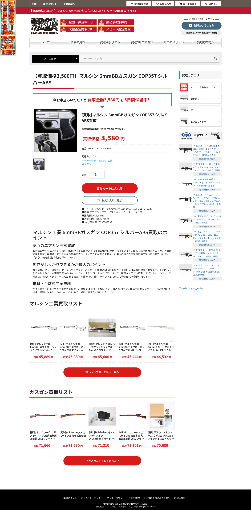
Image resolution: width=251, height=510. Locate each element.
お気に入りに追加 (112, 200)
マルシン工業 (105, 160)
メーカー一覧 (89, 160)
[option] (56, 130)
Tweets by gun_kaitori (191, 288)
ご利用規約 (134, 498)
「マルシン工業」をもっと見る (101, 372)
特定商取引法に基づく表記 (156, 498)
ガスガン (86, 164)
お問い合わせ (181, 498)
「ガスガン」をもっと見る (101, 461)
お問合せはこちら (204, 25)
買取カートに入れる (110, 188)
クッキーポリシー (116, 498)
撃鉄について (70, 498)
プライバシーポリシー (92, 498)
